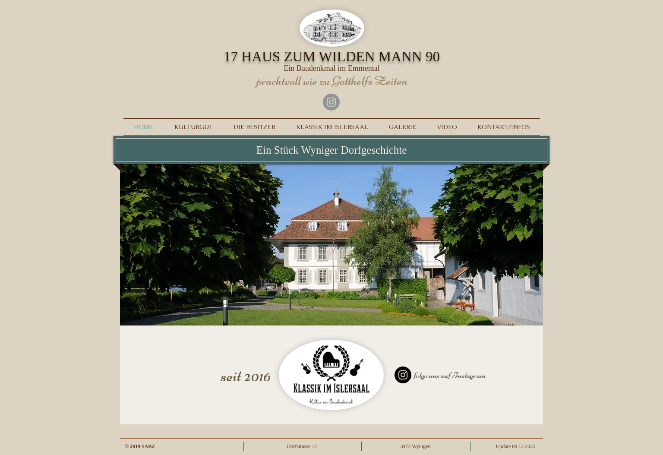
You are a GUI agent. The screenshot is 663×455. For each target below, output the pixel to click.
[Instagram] (331, 102)
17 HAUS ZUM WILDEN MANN (332, 56)
